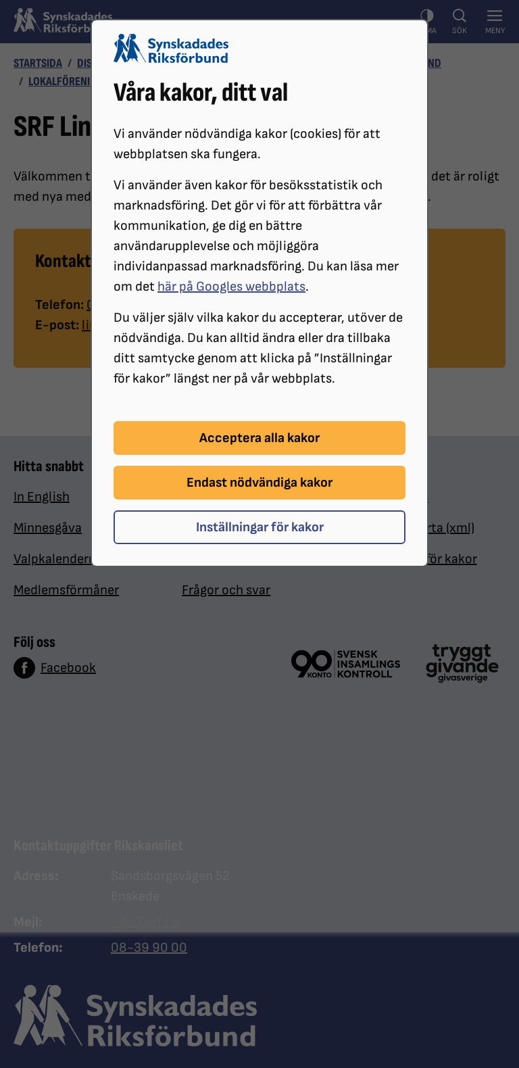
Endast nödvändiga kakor (259, 483)
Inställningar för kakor (260, 527)
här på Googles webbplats (231, 286)
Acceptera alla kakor (259, 438)
